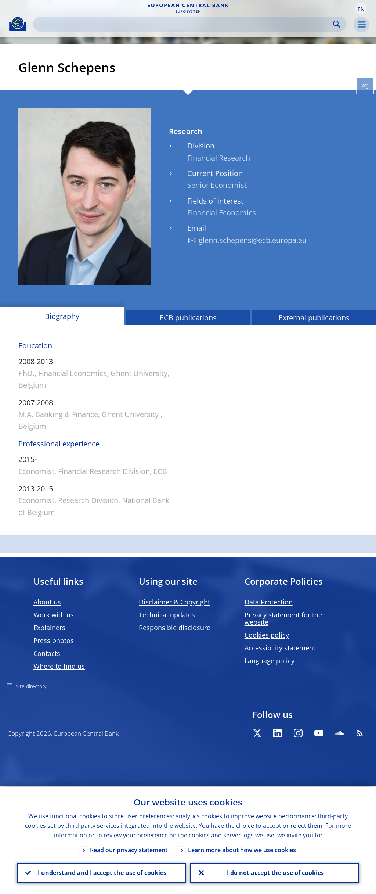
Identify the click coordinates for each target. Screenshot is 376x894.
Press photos (53, 640)
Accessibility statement (280, 647)
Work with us (53, 614)
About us (47, 601)
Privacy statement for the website (283, 618)
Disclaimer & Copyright (174, 601)
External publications (314, 318)
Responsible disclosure (174, 627)
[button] (360, 8)
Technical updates (167, 614)
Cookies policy (267, 635)
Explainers (49, 627)
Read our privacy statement (128, 849)
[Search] (183, 24)
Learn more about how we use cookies (242, 849)
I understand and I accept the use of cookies (101, 872)
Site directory (31, 686)
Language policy (269, 660)
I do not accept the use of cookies (274, 872)
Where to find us (59, 666)
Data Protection (269, 601)
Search (336, 24)
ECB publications (188, 318)
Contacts (46, 653)
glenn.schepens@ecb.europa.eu (253, 240)
